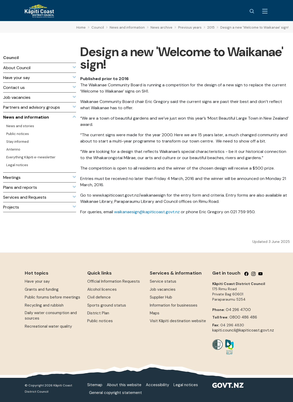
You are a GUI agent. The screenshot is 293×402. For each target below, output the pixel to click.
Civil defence (99, 297)
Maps (154, 313)
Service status (163, 281)
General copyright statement (115, 392)
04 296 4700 (238, 309)
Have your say (37, 281)
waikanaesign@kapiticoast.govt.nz (147, 212)
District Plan (98, 313)
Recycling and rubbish (44, 305)
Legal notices (185, 384)
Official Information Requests (113, 281)
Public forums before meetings (52, 297)
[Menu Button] (264, 11)
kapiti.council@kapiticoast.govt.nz (243, 330)
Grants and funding (42, 289)
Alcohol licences (102, 289)
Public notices (100, 320)
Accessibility (157, 384)
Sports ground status (106, 305)
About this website (124, 384)
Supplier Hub (161, 297)
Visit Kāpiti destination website (178, 320)
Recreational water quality (48, 326)
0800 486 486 (243, 317)
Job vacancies (163, 289)
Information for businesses (173, 305)
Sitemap (94, 384)
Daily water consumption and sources (51, 315)
